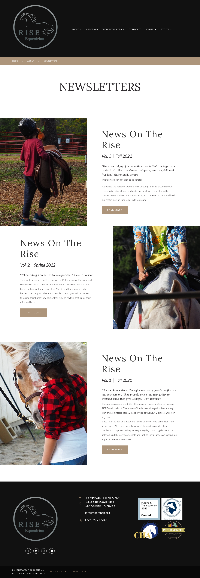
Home (15, 61)
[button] (77, 29)
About (30, 61)
